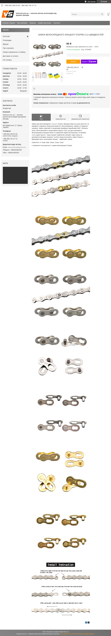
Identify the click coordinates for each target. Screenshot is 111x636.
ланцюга (54, 124)
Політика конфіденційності (86, 634)
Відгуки (5, 44)
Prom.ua (66, 632)
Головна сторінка (8, 23)
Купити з (89, 62)
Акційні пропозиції (44, 23)
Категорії (6, 36)
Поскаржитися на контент (69, 634)
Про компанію (22, 23)
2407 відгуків (91, 1)
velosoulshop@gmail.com (17, 147)
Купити (73, 62)
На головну (7, 60)
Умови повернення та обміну (14, 52)
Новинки (33, 23)
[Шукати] (102, 14)
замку (34, 135)
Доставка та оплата (10, 56)
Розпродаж (7, 40)
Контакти (57, 23)
